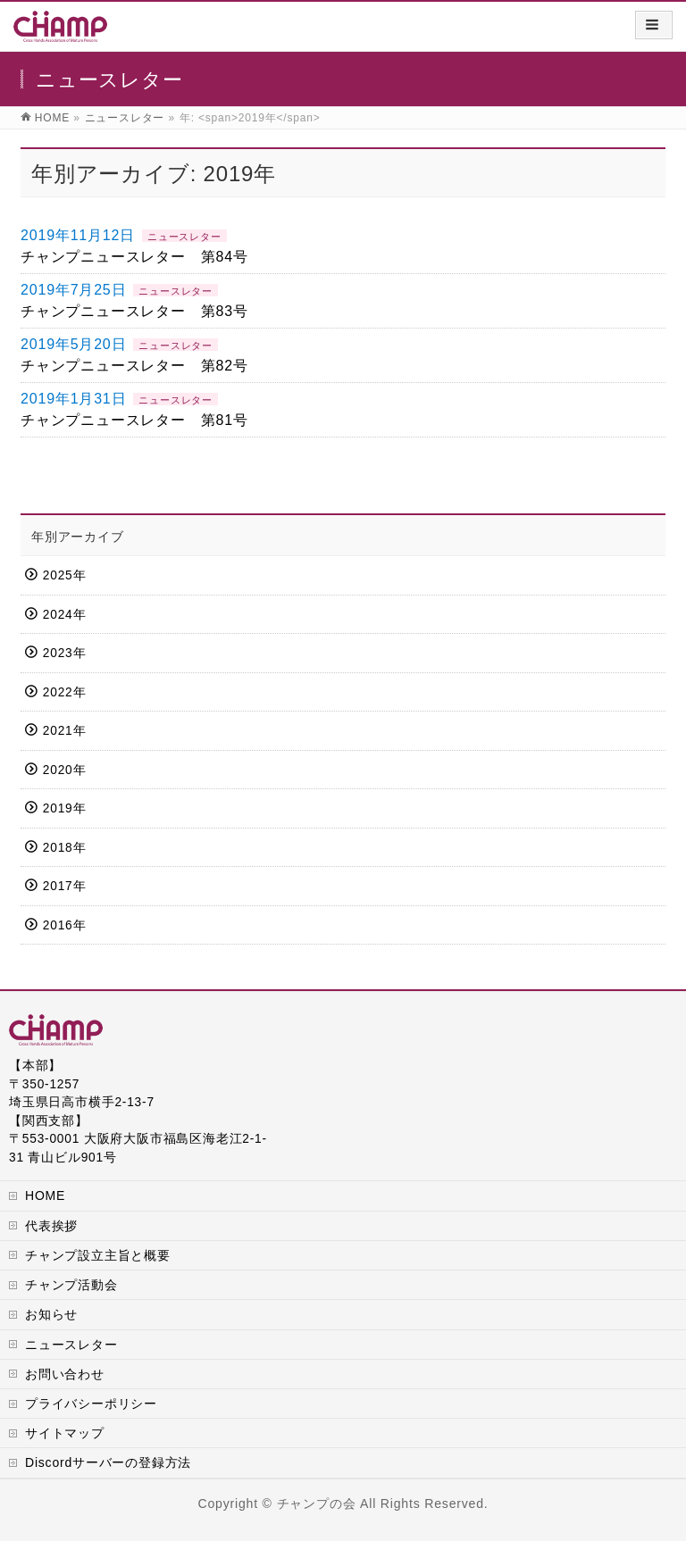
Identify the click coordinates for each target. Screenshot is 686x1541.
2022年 (64, 692)
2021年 (64, 730)
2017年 (64, 886)
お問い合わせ (65, 1374)
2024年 (64, 614)
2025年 (64, 575)
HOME (45, 1195)
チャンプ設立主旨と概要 (98, 1255)
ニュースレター (184, 236)
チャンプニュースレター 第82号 (134, 365)
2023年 (64, 653)
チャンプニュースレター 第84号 (134, 256)
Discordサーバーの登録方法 (108, 1462)
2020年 (64, 770)
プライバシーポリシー (91, 1403)
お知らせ (51, 1314)
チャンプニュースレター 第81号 (134, 420)
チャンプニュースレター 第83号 (134, 311)
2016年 (64, 925)
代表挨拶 (51, 1226)
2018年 (64, 847)
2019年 (64, 808)
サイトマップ (65, 1433)
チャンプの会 (316, 1503)
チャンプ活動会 (71, 1285)
